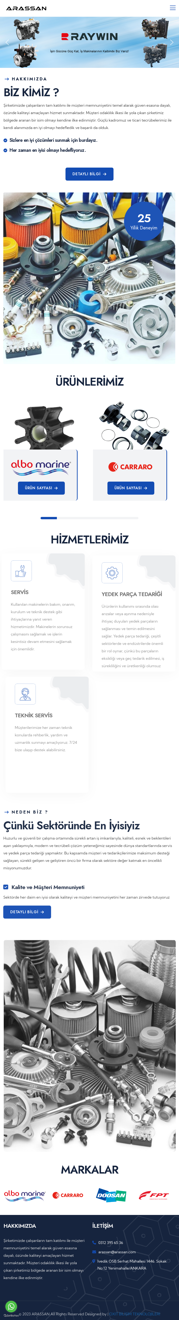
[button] (7, 42)
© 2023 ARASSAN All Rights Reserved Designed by (63, 1314)
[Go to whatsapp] (11, 1306)
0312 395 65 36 (110, 1242)
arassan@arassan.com (117, 1252)
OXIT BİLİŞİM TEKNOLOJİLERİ (134, 1314)
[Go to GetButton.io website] (11, 1315)
